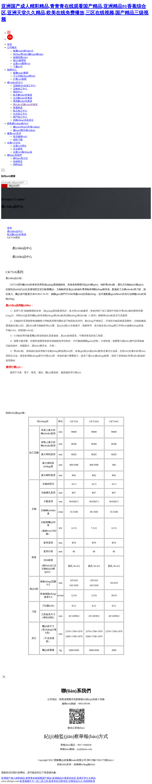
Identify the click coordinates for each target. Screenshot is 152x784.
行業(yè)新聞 (19, 79)
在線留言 (18, 161)
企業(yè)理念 (19, 146)
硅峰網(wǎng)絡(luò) (84, 764)
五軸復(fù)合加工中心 (24, 85)
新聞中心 (12, 70)
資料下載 (18, 139)
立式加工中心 (20, 114)
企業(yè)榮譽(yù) (21, 63)
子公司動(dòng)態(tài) (24, 76)
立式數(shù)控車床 (22, 98)
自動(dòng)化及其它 (23, 120)
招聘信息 (18, 164)
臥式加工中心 (20, 110)
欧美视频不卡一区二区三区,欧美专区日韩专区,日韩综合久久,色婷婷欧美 (57, 781)
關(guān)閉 (14, 186)
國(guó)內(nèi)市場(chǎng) (26, 127)
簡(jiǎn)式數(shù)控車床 (25, 104)
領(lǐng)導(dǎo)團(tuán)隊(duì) (28, 54)
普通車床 (18, 107)
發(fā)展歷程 (19, 60)
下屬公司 (18, 66)
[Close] (3, 170)
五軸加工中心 (20, 88)
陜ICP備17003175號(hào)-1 (100, 760)
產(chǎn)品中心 (15, 82)
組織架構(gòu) (20, 57)
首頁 (9, 44)
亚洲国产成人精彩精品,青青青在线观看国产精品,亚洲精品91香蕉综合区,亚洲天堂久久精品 (48, 778)
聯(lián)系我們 (14, 155)
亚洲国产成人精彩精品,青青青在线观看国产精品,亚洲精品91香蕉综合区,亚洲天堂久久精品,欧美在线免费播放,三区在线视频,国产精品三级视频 (74, 13)
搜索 (4, 186)
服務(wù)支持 (14, 133)
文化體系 (18, 149)
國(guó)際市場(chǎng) (24, 130)
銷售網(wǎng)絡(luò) (17, 123)
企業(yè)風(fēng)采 (22, 152)
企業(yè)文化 (13, 142)
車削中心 (18, 92)
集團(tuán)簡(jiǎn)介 (23, 51)
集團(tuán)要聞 (20, 73)
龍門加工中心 (20, 117)
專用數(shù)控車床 (22, 101)
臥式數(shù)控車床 (22, 95)
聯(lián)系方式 (20, 158)
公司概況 (12, 47)
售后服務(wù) (20, 136)
